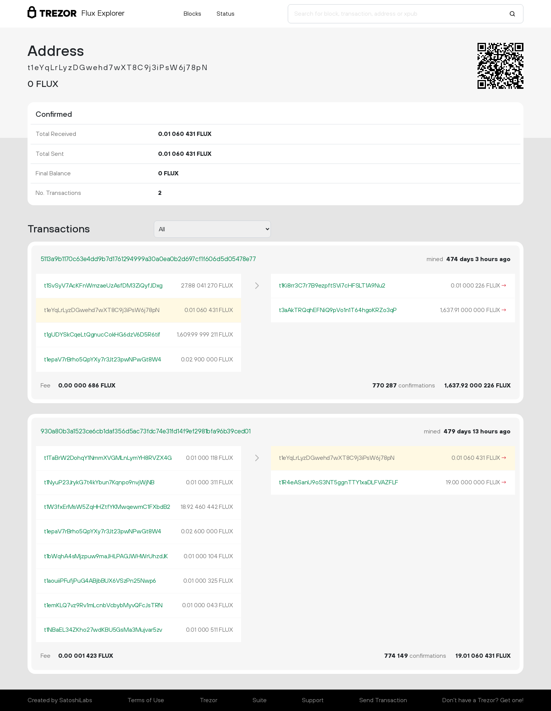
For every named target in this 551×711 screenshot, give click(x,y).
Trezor (208, 700)
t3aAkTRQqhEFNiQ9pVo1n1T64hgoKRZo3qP (338, 310)
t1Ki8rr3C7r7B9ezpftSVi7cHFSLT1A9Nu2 (332, 285)
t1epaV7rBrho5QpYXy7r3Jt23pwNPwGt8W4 (102, 359)
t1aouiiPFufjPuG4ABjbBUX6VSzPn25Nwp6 (100, 581)
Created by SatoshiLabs (60, 700)
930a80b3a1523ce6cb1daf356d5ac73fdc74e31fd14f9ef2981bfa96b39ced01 (146, 431)
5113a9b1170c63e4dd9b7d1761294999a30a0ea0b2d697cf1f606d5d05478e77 (148, 259)
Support (313, 700)
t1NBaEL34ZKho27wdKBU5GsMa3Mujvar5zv (103, 630)
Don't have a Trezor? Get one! (482, 700)
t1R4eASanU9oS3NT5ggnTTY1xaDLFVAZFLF (338, 482)
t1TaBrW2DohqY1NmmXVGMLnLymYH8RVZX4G (108, 458)
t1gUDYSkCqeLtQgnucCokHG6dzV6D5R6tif (102, 334)
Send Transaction (383, 700)
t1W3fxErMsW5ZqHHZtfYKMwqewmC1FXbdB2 (107, 507)
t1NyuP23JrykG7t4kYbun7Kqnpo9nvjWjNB (99, 482)
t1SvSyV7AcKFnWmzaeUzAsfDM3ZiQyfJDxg (103, 285)
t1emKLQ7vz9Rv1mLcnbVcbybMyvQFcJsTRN (103, 605)
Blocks (192, 14)
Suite (260, 700)
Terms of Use (145, 700)
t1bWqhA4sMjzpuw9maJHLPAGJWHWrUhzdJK (106, 556)
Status (226, 14)
